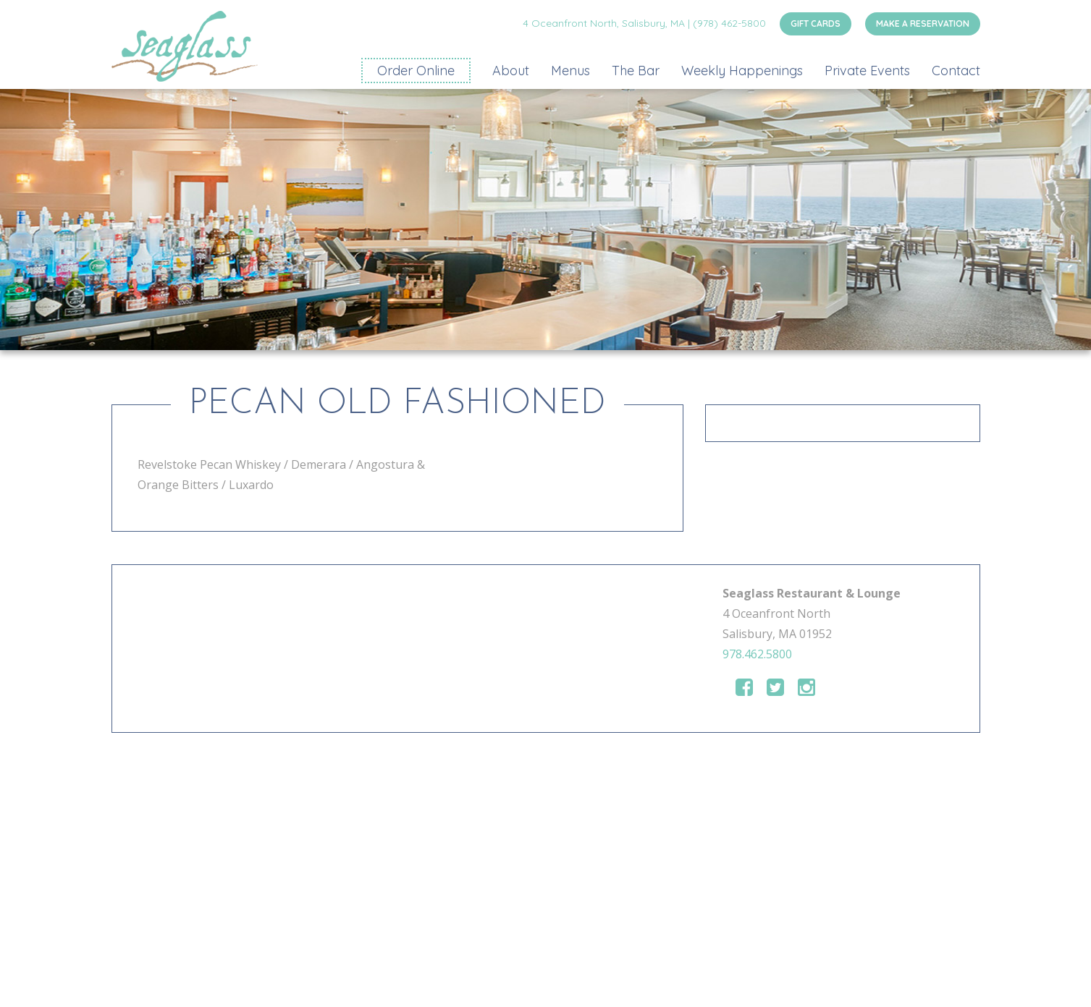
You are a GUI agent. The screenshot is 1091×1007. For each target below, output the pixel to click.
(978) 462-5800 (729, 23)
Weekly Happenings (742, 70)
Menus (570, 70)
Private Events (867, 70)
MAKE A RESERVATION (922, 23)
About (510, 70)
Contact (956, 70)
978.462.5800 (757, 654)
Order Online (416, 70)
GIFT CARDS (816, 23)
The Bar (636, 70)
